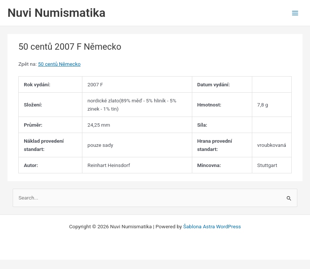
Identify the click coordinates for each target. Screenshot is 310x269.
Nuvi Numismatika (56, 13)
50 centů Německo (59, 64)
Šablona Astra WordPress (212, 226)
